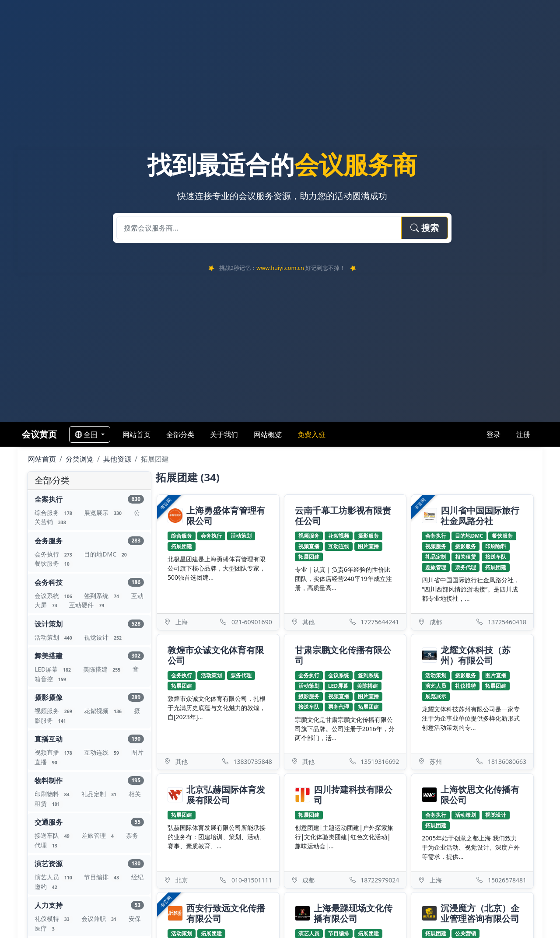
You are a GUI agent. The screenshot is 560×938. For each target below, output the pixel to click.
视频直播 (56, 752)
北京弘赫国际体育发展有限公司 (225, 794)
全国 (87, 434)
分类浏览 (80, 459)
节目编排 (104, 877)
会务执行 (56, 554)
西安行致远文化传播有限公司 (225, 913)
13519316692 (379, 761)
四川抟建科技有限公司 (353, 794)
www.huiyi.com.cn (280, 268)
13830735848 (253, 761)
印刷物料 (54, 794)
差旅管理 (100, 835)
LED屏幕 (55, 669)
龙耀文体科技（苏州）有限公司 (476, 655)
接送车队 (54, 835)
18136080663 (507, 761)
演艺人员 (56, 877)
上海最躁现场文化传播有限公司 (353, 913)
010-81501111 (251, 880)
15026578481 (507, 880)
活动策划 (56, 637)
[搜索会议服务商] (259, 228)
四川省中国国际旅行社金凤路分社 (480, 515)
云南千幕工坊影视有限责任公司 (343, 515)
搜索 (424, 228)
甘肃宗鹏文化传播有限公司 (343, 655)
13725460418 (507, 622)
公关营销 (465, 933)
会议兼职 (101, 918)
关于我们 (224, 434)
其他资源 (117, 459)
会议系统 (56, 596)
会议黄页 (39, 434)
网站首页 (136, 434)
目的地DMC (107, 554)
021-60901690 (251, 622)
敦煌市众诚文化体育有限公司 (216, 655)
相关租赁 (465, 556)
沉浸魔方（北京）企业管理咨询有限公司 (480, 913)
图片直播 (368, 546)
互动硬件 (88, 605)
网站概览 (268, 434)
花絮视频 (105, 711)
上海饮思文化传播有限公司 (480, 794)
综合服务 (56, 512)
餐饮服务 (54, 563)
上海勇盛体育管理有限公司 (225, 515)
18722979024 (379, 880)
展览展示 (105, 512)
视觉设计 (104, 637)
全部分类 (180, 434)
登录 (493, 434)
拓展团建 (181, 546)
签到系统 (104, 596)
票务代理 (465, 567)
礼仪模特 (54, 918)
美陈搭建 (104, 669)
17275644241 (379, 622)
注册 (523, 434)
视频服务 (56, 711)
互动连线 (104, 752)
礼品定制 (101, 794)
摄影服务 (368, 535)
